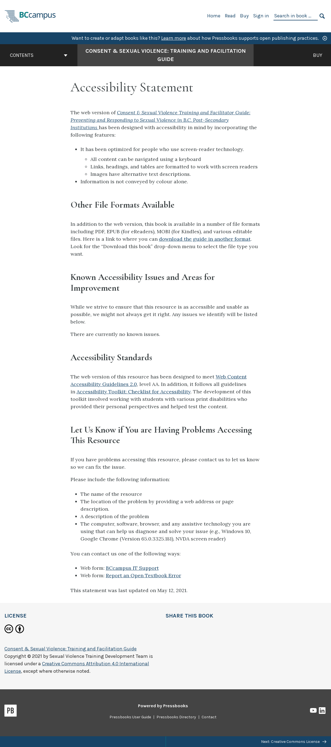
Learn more (173, 38)
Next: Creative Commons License (293, 741)
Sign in (261, 16)
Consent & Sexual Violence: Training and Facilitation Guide (70, 649)
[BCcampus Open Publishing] (30, 15)
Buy (244, 16)
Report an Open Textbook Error (143, 575)
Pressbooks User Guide (130, 717)
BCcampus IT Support (132, 568)
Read (230, 16)
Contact (209, 717)
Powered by (163, 705)
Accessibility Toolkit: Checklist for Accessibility (134, 391)
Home (213, 16)
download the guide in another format (205, 239)
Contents (38, 55)
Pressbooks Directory (176, 717)
